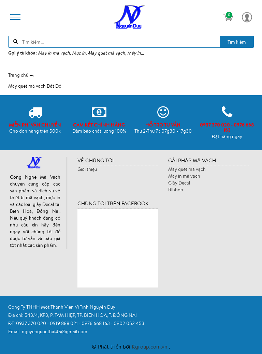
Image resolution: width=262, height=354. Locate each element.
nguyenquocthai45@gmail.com (54, 331)
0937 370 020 (31, 323)
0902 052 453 (129, 323)
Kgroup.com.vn (150, 346)
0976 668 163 (96, 323)
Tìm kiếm (237, 42)
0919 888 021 (64, 323)
